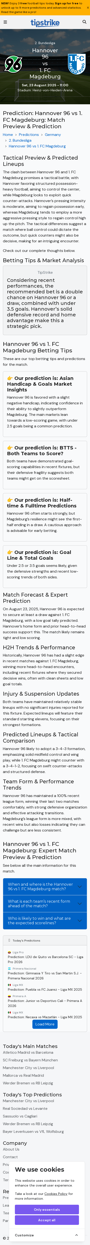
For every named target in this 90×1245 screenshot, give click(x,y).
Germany (53, 134)
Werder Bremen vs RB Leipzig (28, 1083)
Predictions (29, 134)
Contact (10, 1156)
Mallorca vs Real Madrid (23, 1075)
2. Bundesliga (20, 140)
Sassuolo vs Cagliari (20, 1116)
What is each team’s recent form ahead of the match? (39, 903)
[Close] (88, 8)
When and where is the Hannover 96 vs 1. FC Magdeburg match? (40, 886)
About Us (11, 1149)
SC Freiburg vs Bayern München (30, 1060)
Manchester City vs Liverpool (28, 1067)
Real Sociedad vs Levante (25, 1108)
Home (8, 134)
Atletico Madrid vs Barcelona (28, 1052)
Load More (45, 1024)
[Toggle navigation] (5, 22)
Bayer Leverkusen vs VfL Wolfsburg (33, 1131)
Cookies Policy (55, 1194)
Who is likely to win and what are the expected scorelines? (39, 920)
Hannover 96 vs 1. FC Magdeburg (37, 146)
